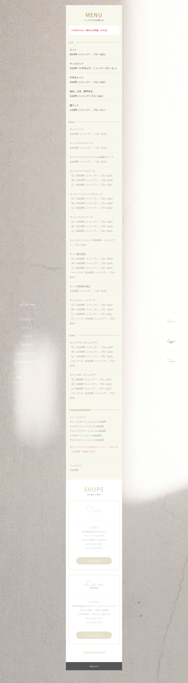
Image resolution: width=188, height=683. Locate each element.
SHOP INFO (27, 353)
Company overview (94, 652)
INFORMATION (27, 361)
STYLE (27, 327)
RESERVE (27, 377)
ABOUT (27, 319)
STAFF (27, 336)
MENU (27, 344)
